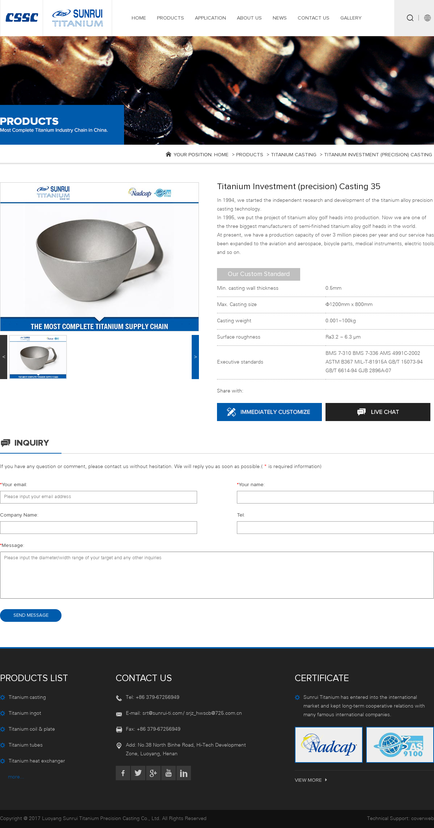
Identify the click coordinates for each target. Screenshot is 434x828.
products (249, 154)
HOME (139, 18)
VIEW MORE (311, 780)
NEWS (280, 18)
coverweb (422, 818)
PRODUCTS (170, 18)
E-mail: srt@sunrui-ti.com (154, 713)
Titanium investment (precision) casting (378, 154)
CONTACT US (313, 18)
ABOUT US (249, 18)
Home (221, 154)
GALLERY (351, 18)
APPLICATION (210, 18)
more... (16, 777)
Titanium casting (293, 154)
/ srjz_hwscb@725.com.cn (212, 713)
